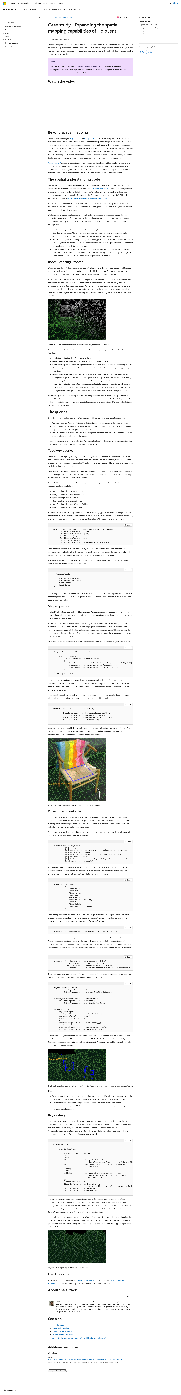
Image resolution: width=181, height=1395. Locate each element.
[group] (90, 663)
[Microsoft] (4, 3)
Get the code (144, 34)
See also (142, 40)
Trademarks (96, 1388)
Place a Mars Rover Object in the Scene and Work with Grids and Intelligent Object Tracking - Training (85, 1359)
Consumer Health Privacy (66, 1388)
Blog (31, 1388)
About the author (146, 37)
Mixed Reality (68, 17)
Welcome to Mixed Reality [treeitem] (14, 26)
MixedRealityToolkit (100, 188)
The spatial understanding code (151, 28)
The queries (144, 31)
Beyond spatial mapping (148, 24)
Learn (50, 17)
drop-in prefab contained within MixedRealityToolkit (88, 198)
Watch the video (145, 21)
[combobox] (22, 22)
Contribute (41, 1388)
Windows (57, 17)
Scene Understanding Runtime (87, 66)
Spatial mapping (58, 1325)
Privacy (50, 1388)
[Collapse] (39, 17)
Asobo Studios (53, 163)
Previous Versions (21, 1388)
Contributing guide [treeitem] (11, 43)
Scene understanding (60, 1328)
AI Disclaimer (7, 1388)
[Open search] (170, 3)
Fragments (74, 138)
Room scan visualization (62, 1331)
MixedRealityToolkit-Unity (62, 1334)
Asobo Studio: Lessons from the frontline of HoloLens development (79, 1338)
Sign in (175, 3)
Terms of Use (84, 1388)
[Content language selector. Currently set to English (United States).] (13, 1382)
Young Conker (89, 138)
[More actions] (131, 17)
